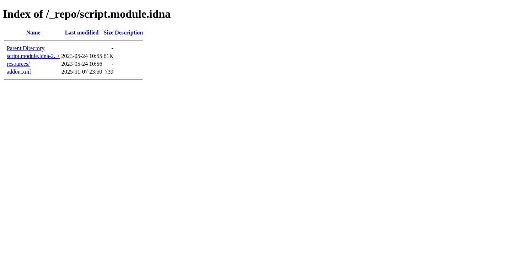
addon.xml (19, 72)
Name (33, 33)
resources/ (18, 64)
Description (129, 33)
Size (109, 33)
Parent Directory (25, 48)
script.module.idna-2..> (33, 56)
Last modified (82, 33)
